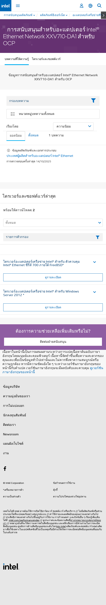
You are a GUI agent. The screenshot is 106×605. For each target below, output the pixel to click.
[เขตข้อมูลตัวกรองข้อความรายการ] (53, 237)
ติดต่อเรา (9, 425)
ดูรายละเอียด (53, 277)
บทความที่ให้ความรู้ (17, 59)
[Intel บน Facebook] (4, 469)
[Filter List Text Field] (47, 101)
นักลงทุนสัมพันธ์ (14, 415)
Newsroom (11, 434)
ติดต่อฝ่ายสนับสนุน (53, 342)
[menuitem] (53, 15)
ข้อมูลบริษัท (11, 387)
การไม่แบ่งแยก (13, 406)
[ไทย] (90, 5)
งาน (6, 453)
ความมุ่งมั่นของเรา (16, 396)
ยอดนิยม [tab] (16, 136)
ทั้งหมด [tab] (33, 135)
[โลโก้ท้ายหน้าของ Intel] (11, 566)
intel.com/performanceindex (24, 520)
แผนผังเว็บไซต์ (13, 444)
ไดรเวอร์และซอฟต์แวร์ (46, 59)
